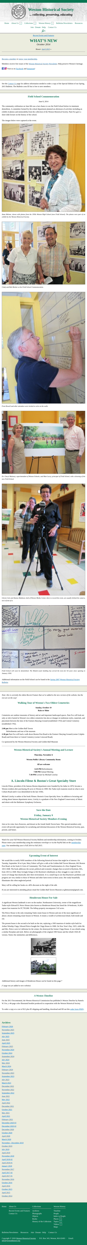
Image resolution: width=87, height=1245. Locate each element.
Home (6, 23)
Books (34, 1219)
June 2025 (6, 1040)
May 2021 (6, 1113)
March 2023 (6, 1083)
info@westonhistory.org (11, 1241)
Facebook (19, 69)
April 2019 (6, 1153)
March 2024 (6, 1066)
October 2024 (7, 1053)
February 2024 (7, 1070)
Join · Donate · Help (38, 27)
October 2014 (7, 1196)
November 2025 (8, 1030)
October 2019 (7, 1146)
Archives (35, 1211)
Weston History (44, 23)
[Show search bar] (43, 31)
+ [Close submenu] (20, 23)
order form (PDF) (77, 1009)
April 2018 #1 (7, 1163)
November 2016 (8, 1179)
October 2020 (7, 1133)
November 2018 (8, 1156)
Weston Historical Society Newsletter (43, 64)
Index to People (59, 1216)
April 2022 (6, 1103)
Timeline (57, 1211)
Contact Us (52, 27)
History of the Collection (41, 1221)
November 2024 (8, 1050)
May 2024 (6, 1063)
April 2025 (6, 1043)
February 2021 (7, 1119)
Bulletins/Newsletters (64, 23)
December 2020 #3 (9, 1123)
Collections (28, 23)
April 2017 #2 (7, 1173)
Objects (35, 1216)
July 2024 (5, 1060)
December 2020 (8, 1129)
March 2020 (6, 1139)
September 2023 (8, 1076)
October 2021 (7, 1110)
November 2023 (8, 1073)
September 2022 (8, 1093)
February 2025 (7, 1046)
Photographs (37, 1213)
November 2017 (8, 1169)
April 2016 (6, 1186)
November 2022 (8, 1090)
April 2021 (6, 1116)
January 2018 (7, 1166)
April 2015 (46, 49)
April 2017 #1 (7, 1176)
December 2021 (8, 1106)
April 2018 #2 (7, 1159)
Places (56, 1219)
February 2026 (7, 1026)
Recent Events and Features (43, 35)
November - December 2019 (13, 1143)
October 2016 (7, 1183)
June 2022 (6, 1096)
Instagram (31, 69)
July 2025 (5, 1036)
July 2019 (5, 1149)
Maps (56, 1227)
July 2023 (5, 1080)
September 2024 (8, 1056)
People (56, 1213)
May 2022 (6, 1099)
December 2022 (8, 1086)
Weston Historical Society (51, 9)
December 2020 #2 (9, 1126)
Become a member (9, 59)
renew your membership (28, 59)
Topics (56, 1221)
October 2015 (7, 1189)
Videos (56, 1224)
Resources (79, 23)
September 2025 (8, 1033)
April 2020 (6, 1136)
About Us (15, 23)
